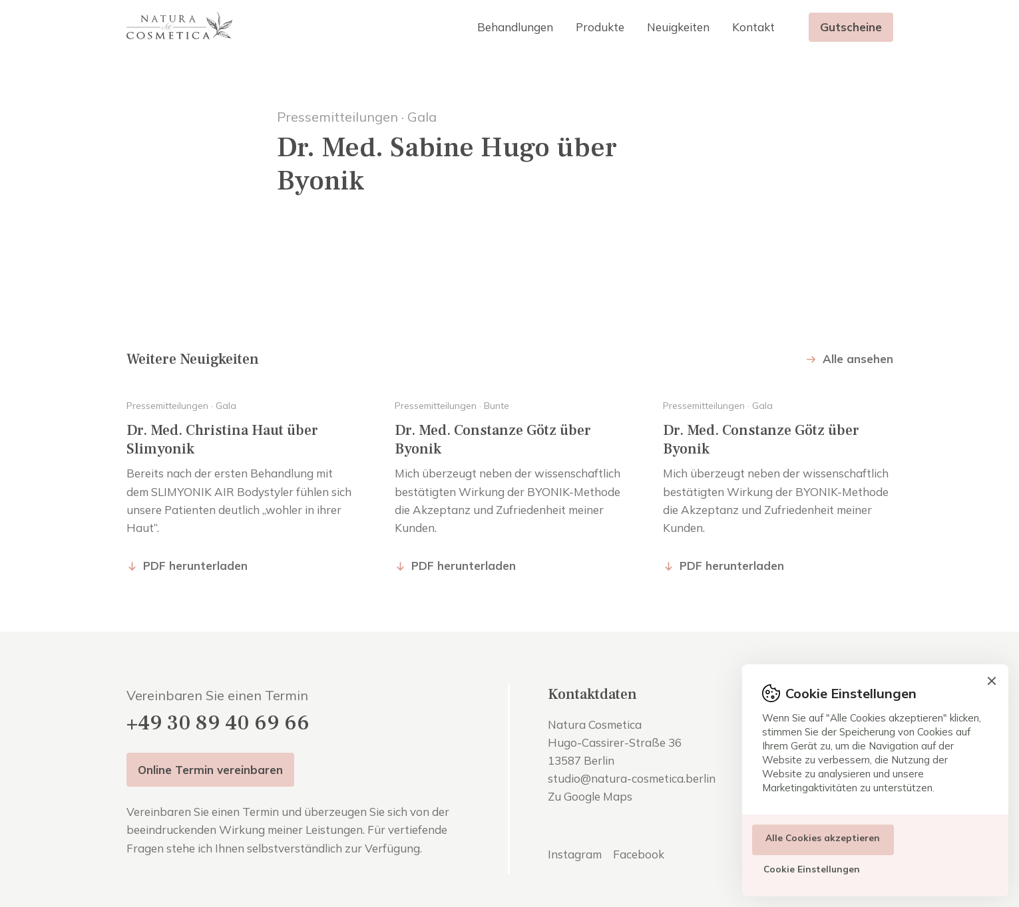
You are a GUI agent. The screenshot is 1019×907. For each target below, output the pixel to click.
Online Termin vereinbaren (210, 770)
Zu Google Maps (590, 796)
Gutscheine (851, 27)
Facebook (638, 854)
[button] (515, 27)
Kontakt (753, 27)
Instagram (575, 854)
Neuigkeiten (678, 27)
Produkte (600, 27)
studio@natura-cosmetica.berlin (631, 778)
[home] (179, 27)
